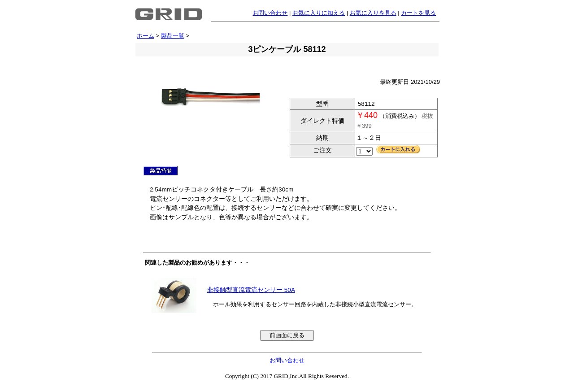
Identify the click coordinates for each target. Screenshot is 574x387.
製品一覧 (172, 35)
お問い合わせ (269, 12)
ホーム (145, 35)
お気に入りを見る (373, 12)
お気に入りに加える (318, 12)
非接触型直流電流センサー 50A (251, 290)
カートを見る (418, 12)
